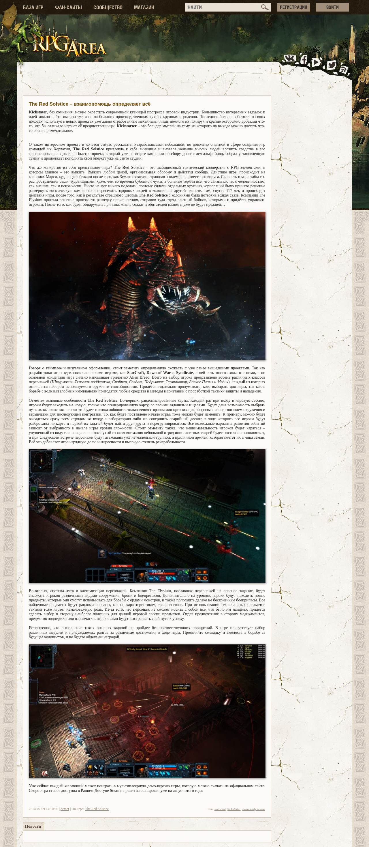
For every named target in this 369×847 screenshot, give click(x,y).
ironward (220, 809)
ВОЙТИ (332, 7)
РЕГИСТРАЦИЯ (293, 7)
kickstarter (234, 809)
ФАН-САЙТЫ (68, 7)
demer (65, 809)
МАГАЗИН (144, 7)
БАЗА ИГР (33, 7)
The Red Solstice (97, 809)
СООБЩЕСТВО (108, 7)
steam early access (253, 809)
